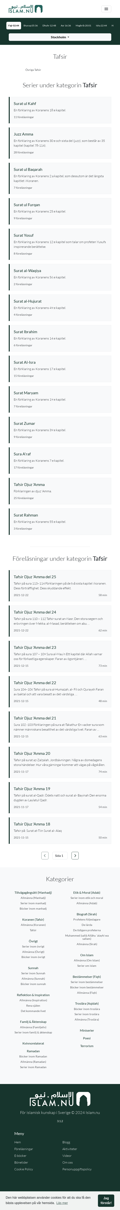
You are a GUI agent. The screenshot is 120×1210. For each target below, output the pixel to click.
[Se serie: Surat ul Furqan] (60, 204)
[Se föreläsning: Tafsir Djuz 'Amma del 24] (60, 612)
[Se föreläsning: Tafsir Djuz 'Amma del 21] (60, 718)
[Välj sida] (60, 855)
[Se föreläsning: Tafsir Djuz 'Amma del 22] (60, 682)
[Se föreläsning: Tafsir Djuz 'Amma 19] (60, 788)
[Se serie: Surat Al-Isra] (60, 362)
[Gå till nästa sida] (75, 855)
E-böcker (20, 1156)
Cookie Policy (23, 1169)
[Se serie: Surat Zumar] (60, 423)
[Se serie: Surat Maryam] (60, 392)
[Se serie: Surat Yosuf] (60, 235)
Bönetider (21, 1162)
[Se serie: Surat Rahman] (60, 515)
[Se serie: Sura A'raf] (60, 453)
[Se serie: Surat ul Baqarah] (60, 169)
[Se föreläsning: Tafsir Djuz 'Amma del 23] (60, 647)
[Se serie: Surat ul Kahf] (60, 103)
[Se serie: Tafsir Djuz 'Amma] (60, 484)
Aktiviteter (69, 1149)
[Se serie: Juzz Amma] (60, 134)
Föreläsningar (23, 1149)
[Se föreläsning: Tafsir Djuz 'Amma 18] (60, 823)
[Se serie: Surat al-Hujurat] (60, 301)
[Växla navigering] (106, 9)
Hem (17, 1142)
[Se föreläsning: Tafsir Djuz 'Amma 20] (60, 753)
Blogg (66, 1142)
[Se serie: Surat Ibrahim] (60, 331)
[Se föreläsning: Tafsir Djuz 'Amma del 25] (60, 576)
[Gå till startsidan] (26, 9)
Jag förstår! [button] (106, 1201)
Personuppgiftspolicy (77, 1169)
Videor (67, 1156)
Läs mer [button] (62, 1203)
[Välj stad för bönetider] (60, 37)
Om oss (67, 1162)
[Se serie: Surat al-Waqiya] (60, 270)
